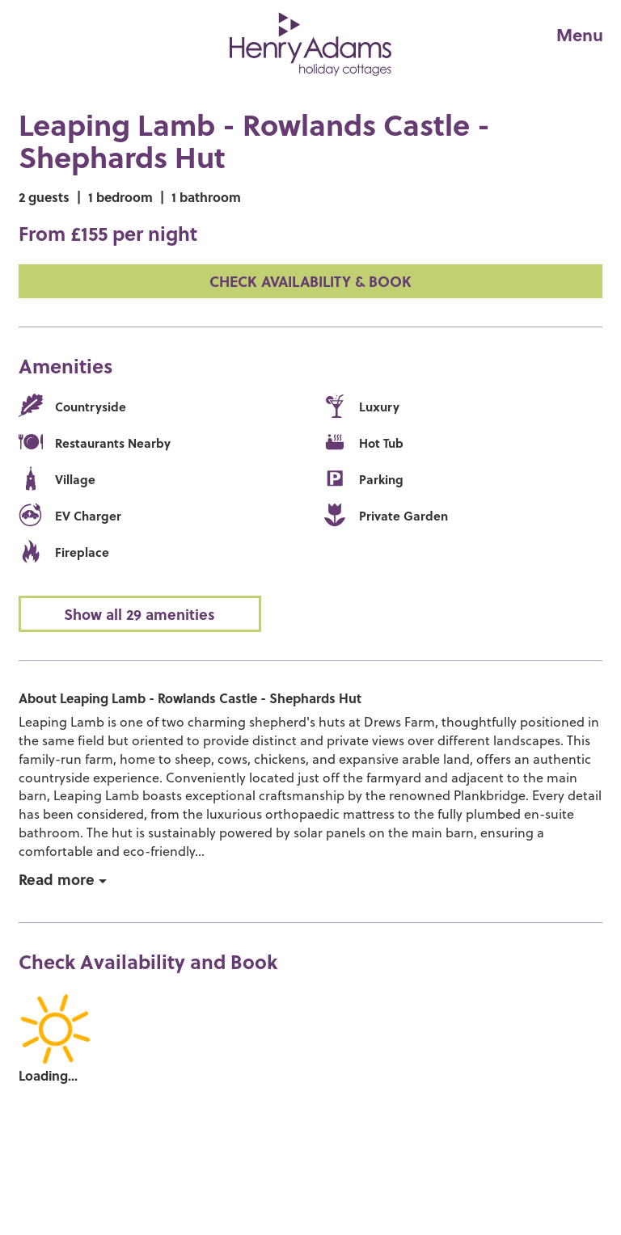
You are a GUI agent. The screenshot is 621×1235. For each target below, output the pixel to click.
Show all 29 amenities (139, 614)
